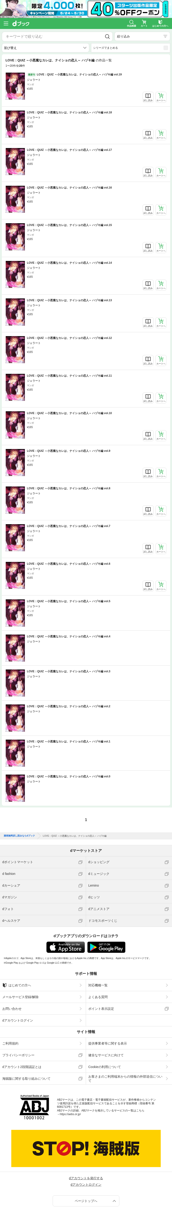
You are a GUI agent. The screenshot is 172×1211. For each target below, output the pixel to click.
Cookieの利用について (104, 1067)
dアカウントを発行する (86, 1178)
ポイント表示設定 (101, 1009)
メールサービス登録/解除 (20, 997)
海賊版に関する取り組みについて (26, 1078)
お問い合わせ (12, 1009)
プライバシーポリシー (18, 1055)
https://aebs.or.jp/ (70, 1114)
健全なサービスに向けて (106, 1055)
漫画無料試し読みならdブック (19, 836)
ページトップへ (86, 1201)
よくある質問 (98, 997)
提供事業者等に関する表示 (107, 1043)
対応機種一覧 (98, 985)
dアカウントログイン (17, 1020)
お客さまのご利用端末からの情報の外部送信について (125, 1078)
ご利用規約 (10, 1043)
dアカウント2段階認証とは (21, 1067)
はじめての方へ (16, 985)
